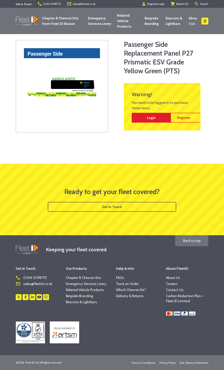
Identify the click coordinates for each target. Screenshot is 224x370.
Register (183, 118)
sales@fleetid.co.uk (81, 4)
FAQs (120, 278)
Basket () (179, 4)
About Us (173, 278)
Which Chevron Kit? (131, 290)
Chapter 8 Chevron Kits (83, 278)
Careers (172, 284)
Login (151, 118)
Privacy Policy (168, 363)
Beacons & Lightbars (81, 302)
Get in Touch (112, 207)
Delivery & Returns (130, 296)
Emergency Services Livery (86, 284)
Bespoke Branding (79, 296)
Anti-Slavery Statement (194, 363)
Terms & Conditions (143, 363)
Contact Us (174, 290)
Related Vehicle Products (124, 21)
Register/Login (153, 4)
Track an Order (127, 284)
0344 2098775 (49, 4)
